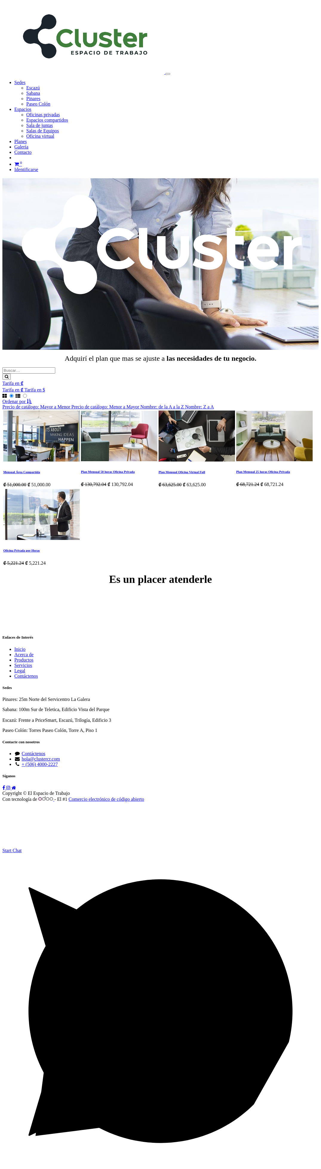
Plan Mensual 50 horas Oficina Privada (108, 471)
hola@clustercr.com (41, 758)
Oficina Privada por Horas (21, 550)
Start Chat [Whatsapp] (11, 850)
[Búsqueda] (6, 377)
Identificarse (26, 169)
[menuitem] (33, 87)
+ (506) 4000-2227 (40, 764)
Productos (23, 659)
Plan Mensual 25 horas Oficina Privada (263, 471)
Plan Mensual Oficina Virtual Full (182, 472)
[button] (17, 401)
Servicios (23, 665)
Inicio (19, 649)
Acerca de (23, 654)
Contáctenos (26, 676)
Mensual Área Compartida (21, 472)
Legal (19, 670)
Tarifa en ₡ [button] (12, 383)
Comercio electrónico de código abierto (106, 799)
